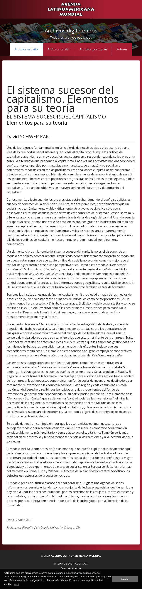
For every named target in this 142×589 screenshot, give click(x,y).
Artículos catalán (59, 49)
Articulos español (26, 49)
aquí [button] (16, 584)
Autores (121, 49)
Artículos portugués (93, 49)
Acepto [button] (125, 579)
